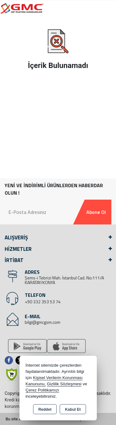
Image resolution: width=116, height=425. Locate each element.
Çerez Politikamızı (42, 390)
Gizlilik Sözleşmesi (64, 384)
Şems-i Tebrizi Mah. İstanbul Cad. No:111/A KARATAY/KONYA (64, 280)
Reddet (44, 409)
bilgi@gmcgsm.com (42, 322)
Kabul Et (73, 409)
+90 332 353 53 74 (43, 301)
